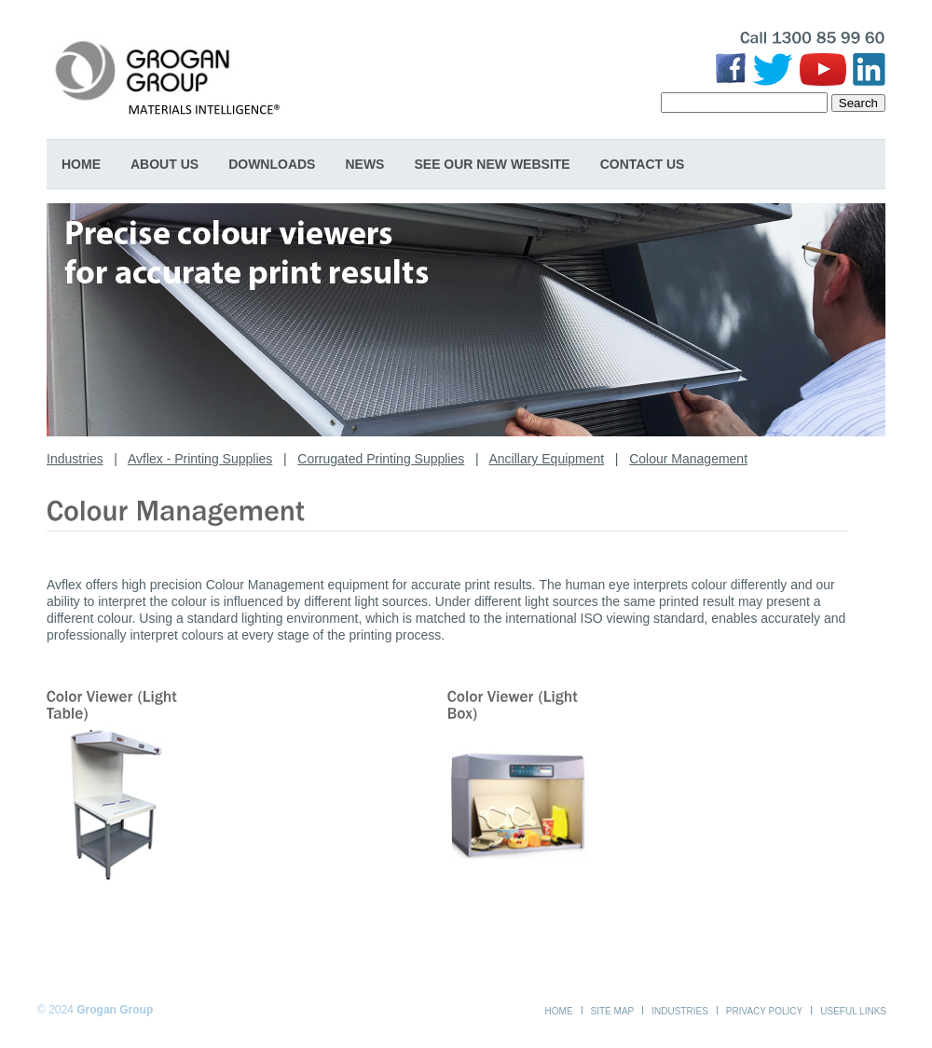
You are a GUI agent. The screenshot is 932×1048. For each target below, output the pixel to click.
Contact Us (642, 164)
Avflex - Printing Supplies (200, 458)
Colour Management (688, 458)
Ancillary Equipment (546, 458)
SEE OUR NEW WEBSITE (491, 164)
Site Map (613, 1011)
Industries (75, 458)
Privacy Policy (764, 1011)
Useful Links (853, 1011)
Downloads (271, 164)
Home (81, 164)
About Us (164, 164)
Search (858, 103)
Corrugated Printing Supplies (380, 458)
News (364, 164)
